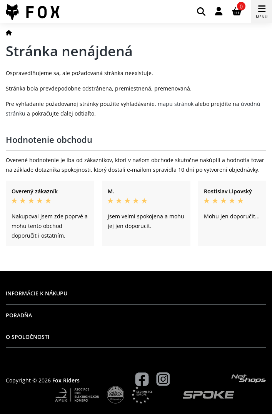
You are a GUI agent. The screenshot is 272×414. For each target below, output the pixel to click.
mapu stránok (176, 103)
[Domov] (9, 32)
